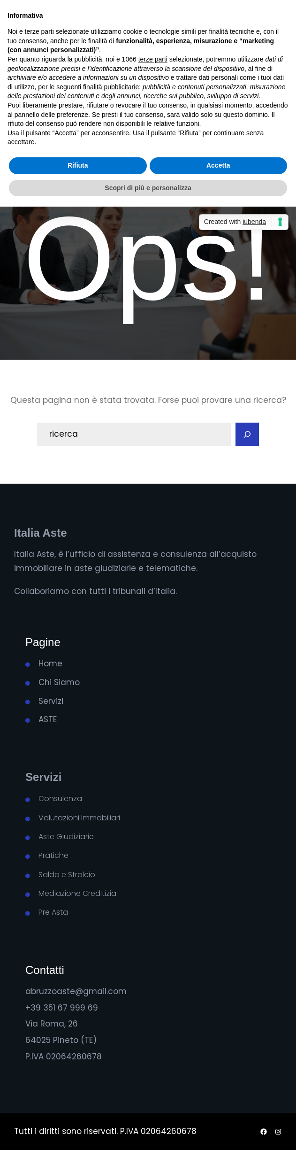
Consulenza (60, 798)
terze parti (152, 59)
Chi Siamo (59, 682)
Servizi (50, 701)
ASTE (47, 719)
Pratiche (53, 855)
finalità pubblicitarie (111, 87)
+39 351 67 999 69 (61, 1007)
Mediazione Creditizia (77, 893)
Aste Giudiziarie (66, 836)
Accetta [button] (218, 165)
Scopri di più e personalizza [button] (148, 188)
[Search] (247, 434)
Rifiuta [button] (78, 165)
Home (50, 663)
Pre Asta (53, 912)
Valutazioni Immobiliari (79, 817)
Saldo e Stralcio (66, 874)
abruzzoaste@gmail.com (76, 991)
